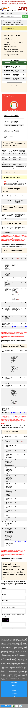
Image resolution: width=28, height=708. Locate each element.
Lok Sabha (9, 13)
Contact (14, 690)
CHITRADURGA (7, 22)
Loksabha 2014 (11, 20)
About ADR (14, 685)
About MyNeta (14, 682)
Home (2, 13)
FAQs (14, 696)
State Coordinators (14, 688)
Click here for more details (14, 82)
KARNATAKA (20, 20)
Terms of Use (14, 693)
